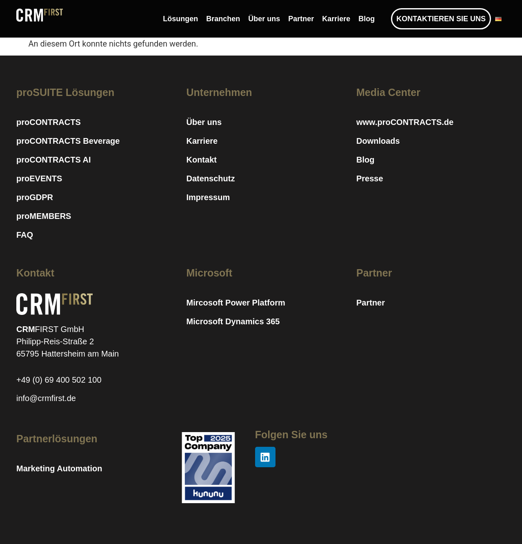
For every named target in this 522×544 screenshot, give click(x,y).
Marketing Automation (59, 468)
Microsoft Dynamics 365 (233, 321)
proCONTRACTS (48, 122)
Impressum (208, 197)
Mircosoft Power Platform (235, 302)
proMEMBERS (43, 216)
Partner (301, 19)
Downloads (378, 140)
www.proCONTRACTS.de (404, 122)
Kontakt (201, 159)
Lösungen (180, 19)
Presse (369, 178)
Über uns (264, 19)
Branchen (223, 19)
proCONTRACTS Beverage (68, 140)
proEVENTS (39, 178)
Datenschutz (210, 178)
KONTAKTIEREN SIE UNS (441, 19)
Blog (366, 19)
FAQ (24, 234)
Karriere (336, 19)
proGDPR (34, 197)
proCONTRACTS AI (53, 159)
